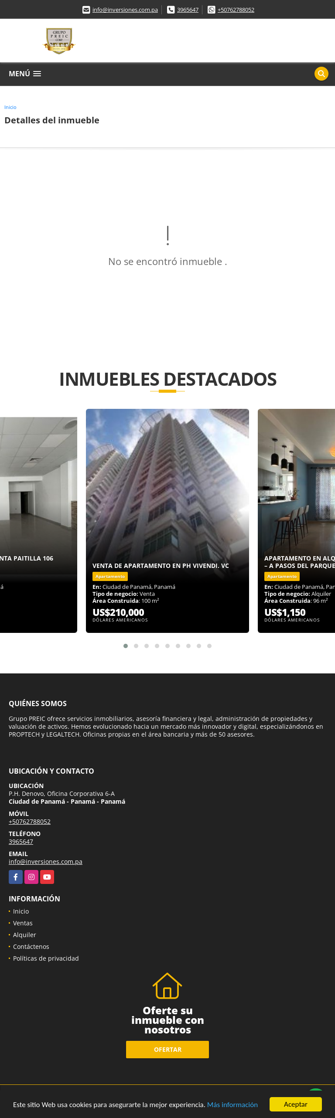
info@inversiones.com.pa (125, 10)
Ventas (23, 923)
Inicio (10, 107)
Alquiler (24, 935)
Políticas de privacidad (46, 958)
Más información (232, 1105)
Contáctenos (31, 946)
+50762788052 (236, 10)
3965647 (187, 10)
